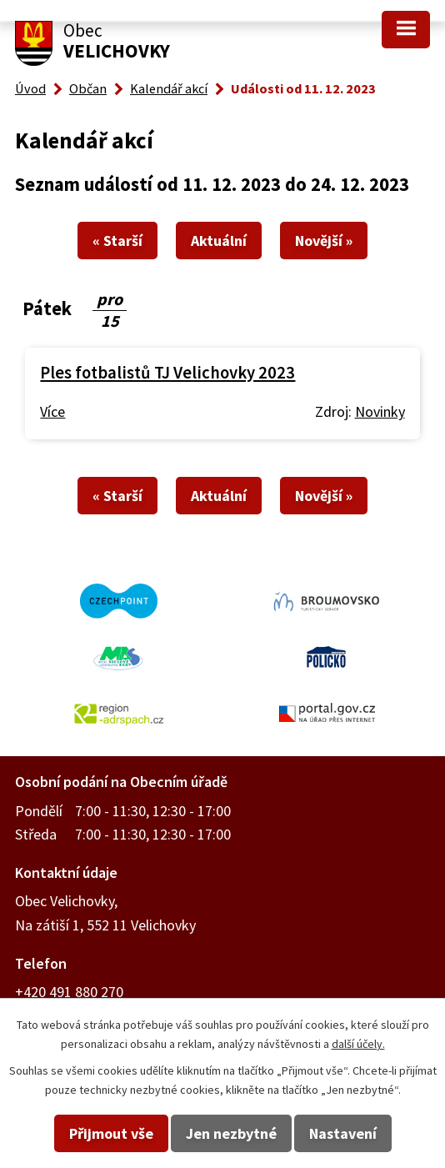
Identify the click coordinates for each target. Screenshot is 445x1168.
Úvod (30, 88)
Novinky (380, 411)
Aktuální (219, 240)
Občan (88, 88)
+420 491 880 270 (69, 991)
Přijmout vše (111, 1133)
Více (52, 411)
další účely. (358, 1043)
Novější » (323, 240)
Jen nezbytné (231, 1133)
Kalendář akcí (169, 88)
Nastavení (343, 1133)
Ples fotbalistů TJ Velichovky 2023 (167, 372)
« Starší (117, 240)
